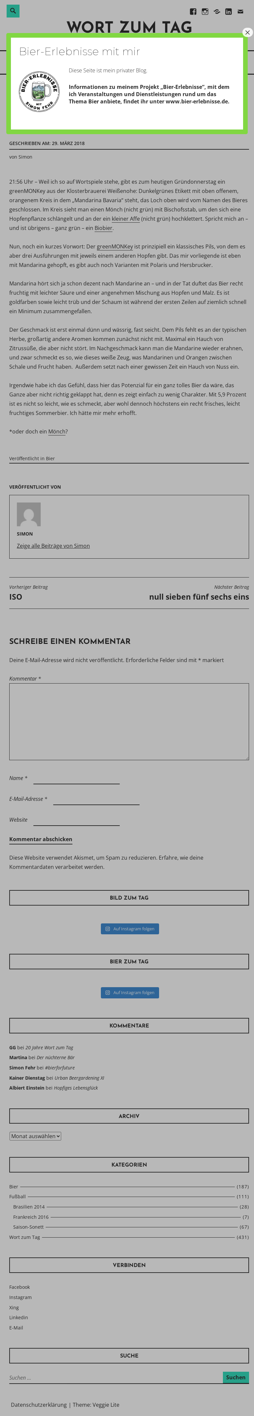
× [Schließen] (248, 32)
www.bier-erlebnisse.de (197, 101)
